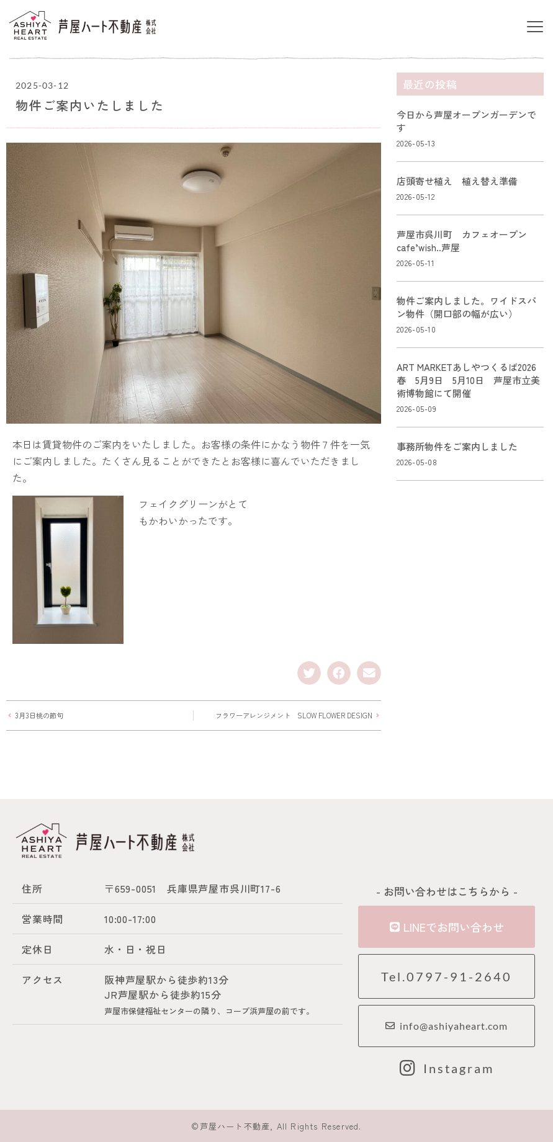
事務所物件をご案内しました (457, 446)
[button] (535, 27)
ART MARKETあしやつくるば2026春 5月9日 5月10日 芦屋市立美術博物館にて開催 (468, 379)
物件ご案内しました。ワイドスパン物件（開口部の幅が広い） (466, 307)
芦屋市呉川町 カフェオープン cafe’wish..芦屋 (466, 241)
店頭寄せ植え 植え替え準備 (457, 180)
